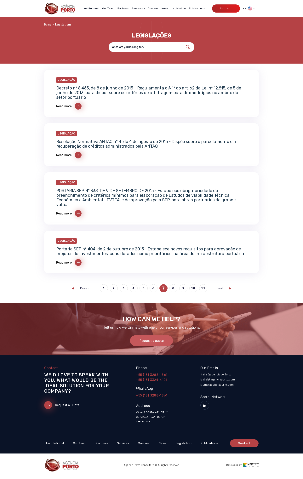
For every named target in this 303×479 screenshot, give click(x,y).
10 (194, 290)
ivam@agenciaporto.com (217, 387)
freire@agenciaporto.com (217, 377)
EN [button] (247, 8)
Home (47, 24)
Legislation (179, 8)
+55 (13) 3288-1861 (151, 377)
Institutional (91, 8)
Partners (123, 8)
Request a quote (152, 343)
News (165, 8)
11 (204, 290)
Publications (197, 8)
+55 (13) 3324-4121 (151, 382)
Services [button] (137, 8)
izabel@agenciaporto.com (217, 382)
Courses (153, 8)
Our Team (108, 8)
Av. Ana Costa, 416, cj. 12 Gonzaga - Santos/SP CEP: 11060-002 (152, 419)
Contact (226, 8)
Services (123, 446)
